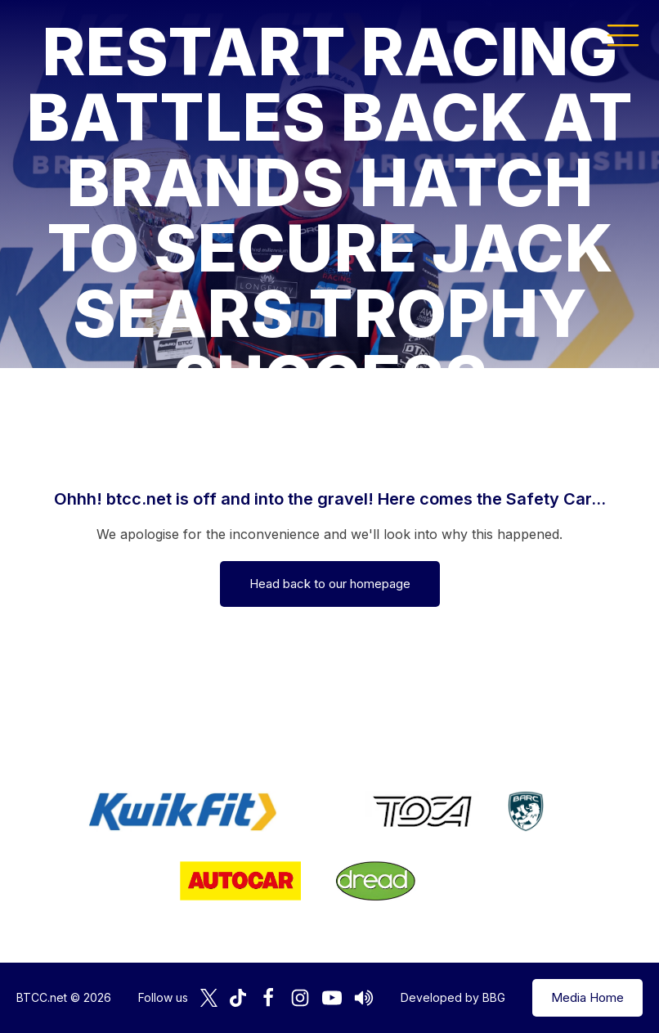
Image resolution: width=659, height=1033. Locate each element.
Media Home (587, 997)
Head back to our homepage (329, 583)
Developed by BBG (453, 997)
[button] (623, 34)
